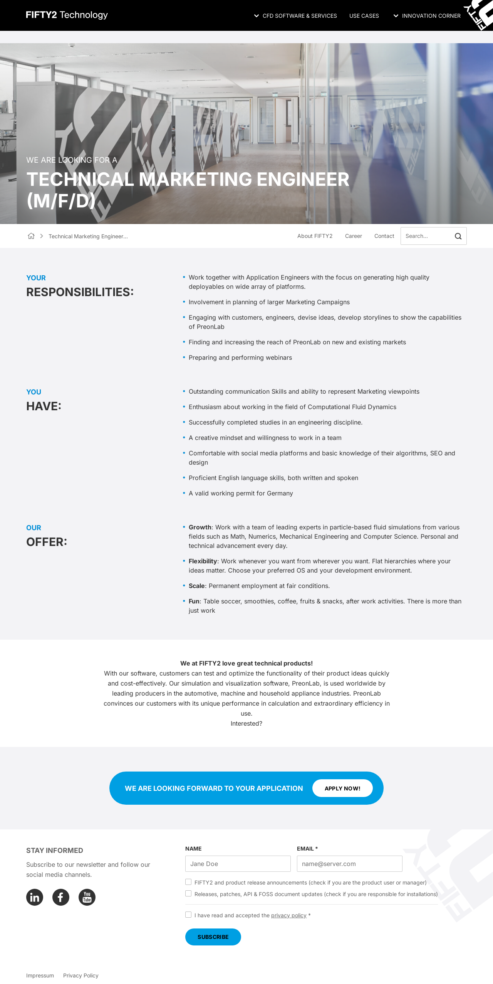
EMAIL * (307, 848)
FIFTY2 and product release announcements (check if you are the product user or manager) (311, 882)
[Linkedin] (34, 897)
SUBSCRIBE (213, 936)
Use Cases (364, 15)
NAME (193, 848)
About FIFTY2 (315, 236)
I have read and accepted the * (253, 915)
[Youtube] (87, 897)
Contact (384, 236)
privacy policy (289, 915)
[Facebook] (60, 897)
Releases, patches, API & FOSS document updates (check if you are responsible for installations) (316, 894)
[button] (458, 235)
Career (353, 236)
